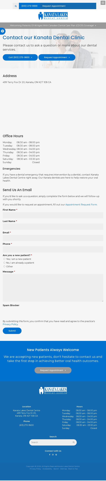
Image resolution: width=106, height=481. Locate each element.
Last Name (10, 221)
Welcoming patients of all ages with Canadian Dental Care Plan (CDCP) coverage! (52, 26)
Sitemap (63, 469)
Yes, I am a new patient (17, 259)
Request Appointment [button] (69, 6)
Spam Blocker (11, 306)
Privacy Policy (10, 325)
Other (8, 267)
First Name (10, 210)
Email (7, 233)
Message (9, 272)
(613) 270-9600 (42, 6)
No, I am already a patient (18, 263)
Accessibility (47, 469)
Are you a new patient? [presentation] (17, 256)
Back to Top (73, 469)
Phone (7, 244)
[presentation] (19, 312)
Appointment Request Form (81, 205)
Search (56, 469)
